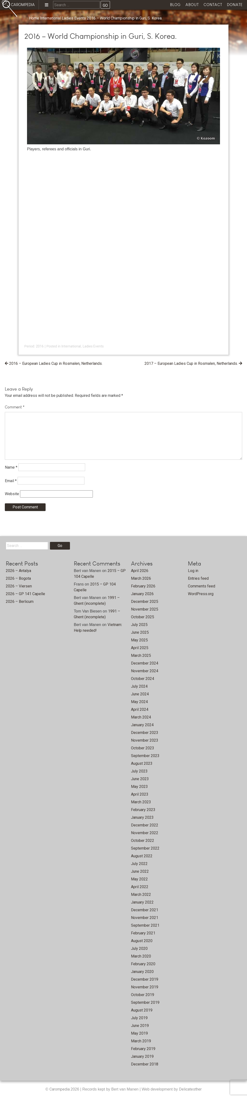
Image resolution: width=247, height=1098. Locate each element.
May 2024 (139, 701)
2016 (40, 346)
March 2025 (141, 655)
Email (11, 480)
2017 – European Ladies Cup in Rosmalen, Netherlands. (191, 363)
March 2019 (141, 1041)
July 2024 (139, 686)
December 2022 (144, 825)
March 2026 (141, 578)
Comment (15, 407)
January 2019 (142, 1056)
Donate (235, 4)
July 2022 (139, 863)
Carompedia (60, 1089)
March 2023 (141, 802)
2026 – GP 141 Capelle (25, 594)
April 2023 (139, 794)
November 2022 (144, 833)
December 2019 (144, 979)
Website (12, 494)
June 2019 (140, 1025)
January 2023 (142, 817)
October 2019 (142, 994)
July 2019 (139, 1018)
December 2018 (144, 1064)
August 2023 (141, 763)
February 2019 (143, 1048)
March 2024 (141, 717)
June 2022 (140, 871)
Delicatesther (190, 1089)
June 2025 (140, 632)
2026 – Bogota (18, 578)
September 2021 (145, 925)
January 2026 (142, 594)
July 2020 (139, 948)
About (192, 4)
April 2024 (139, 709)
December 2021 (144, 910)
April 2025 (139, 647)
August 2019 (141, 1010)
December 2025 (144, 601)
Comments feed (201, 586)
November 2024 (144, 671)
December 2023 (144, 732)
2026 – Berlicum (20, 601)
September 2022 (145, 848)
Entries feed (198, 578)
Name (11, 467)
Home (34, 18)
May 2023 (139, 786)
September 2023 (145, 755)
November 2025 (144, 609)
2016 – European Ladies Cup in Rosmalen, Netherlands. (56, 363)
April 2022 (139, 887)
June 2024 (140, 694)
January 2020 (142, 971)
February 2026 (143, 586)
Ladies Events (74, 18)
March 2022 (141, 894)
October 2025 (142, 617)
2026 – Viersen (19, 586)
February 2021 (143, 933)
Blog (175, 4)
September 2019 (145, 1002)
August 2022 (141, 856)
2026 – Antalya (18, 570)
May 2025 (139, 640)
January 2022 (142, 902)
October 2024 (142, 678)
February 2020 (143, 964)
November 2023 (144, 740)
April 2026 (139, 570)
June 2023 (140, 779)
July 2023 (139, 771)
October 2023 (142, 748)
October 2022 (142, 840)
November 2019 (144, 987)
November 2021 (144, 917)
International (50, 18)
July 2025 (139, 624)
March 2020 (141, 956)
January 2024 (142, 725)
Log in (193, 570)
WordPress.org (200, 594)
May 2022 (139, 879)
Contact (213, 4)
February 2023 (143, 809)
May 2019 (139, 1033)
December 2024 (144, 663)
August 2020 (141, 940)
